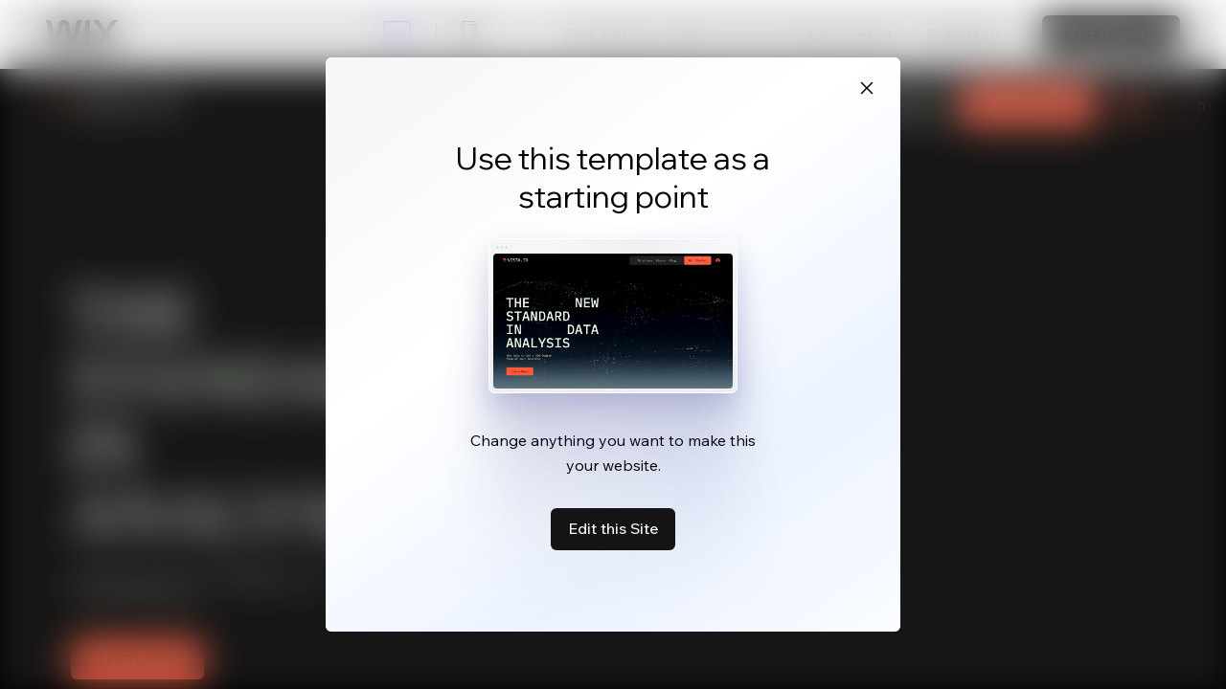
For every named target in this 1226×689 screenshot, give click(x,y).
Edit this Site (613, 528)
